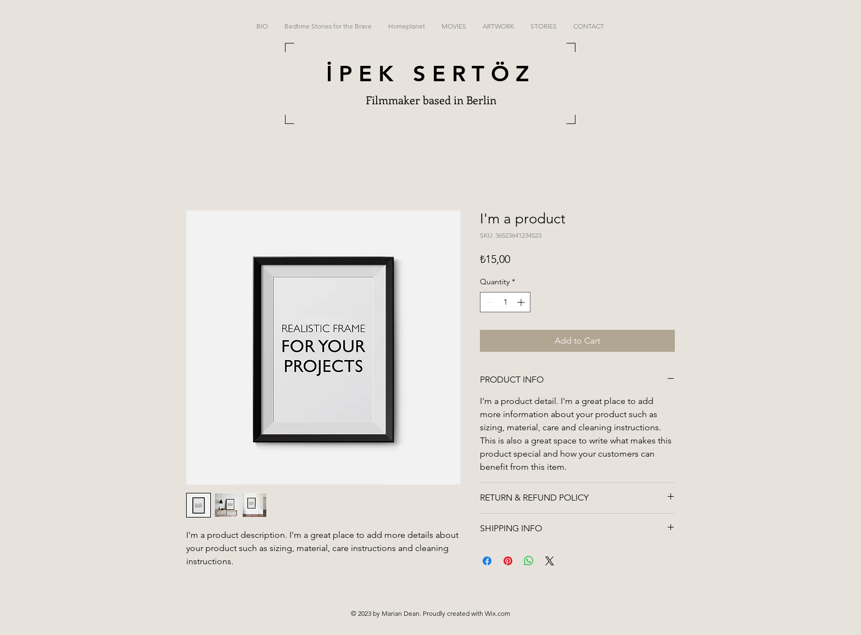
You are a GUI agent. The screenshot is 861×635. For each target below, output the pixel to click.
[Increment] (522, 302)
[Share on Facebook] (487, 560)
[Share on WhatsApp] (528, 560)
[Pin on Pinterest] (508, 560)
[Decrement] (488, 302)
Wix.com (497, 613)
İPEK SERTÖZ (430, 73)
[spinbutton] (505, 302)
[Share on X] (549, 560)
